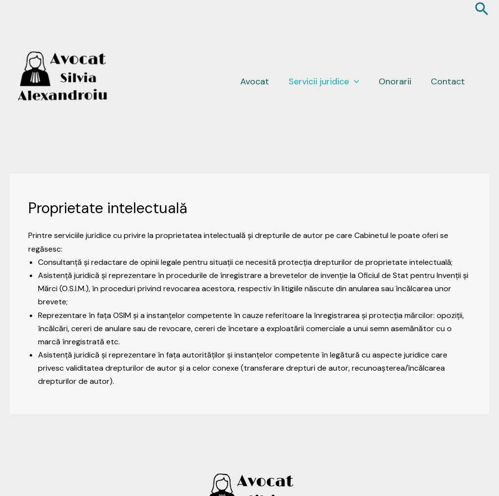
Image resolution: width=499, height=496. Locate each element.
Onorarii (395, 81)
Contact (448, 81)
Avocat (254, 81)
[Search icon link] (482, 10)
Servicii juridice (323, 81)
